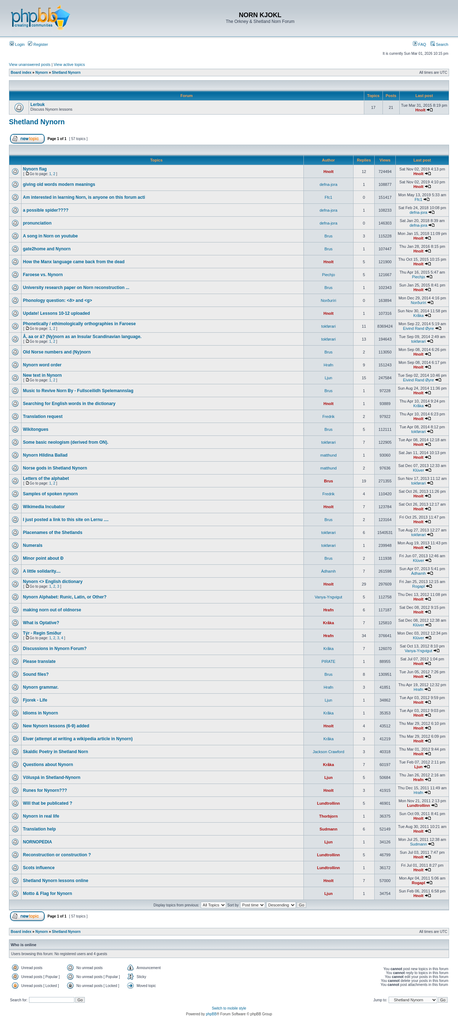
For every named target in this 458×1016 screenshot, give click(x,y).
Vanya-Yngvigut (328, 597)
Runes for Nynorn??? (45, 790)
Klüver (418, 470)
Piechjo (328, 275)
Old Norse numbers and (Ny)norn (57, 352)
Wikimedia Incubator (44, 506)
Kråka (418, 315)
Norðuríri (328, 300)
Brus (329, 236)
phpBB (211, 1014)
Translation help (39, 829)
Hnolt (420, 110)
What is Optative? (41, 622)
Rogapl (418, 586)
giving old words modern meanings (59, 184)
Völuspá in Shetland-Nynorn (52, 777)
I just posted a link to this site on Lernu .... (65, 519)
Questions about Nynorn (48, 764)
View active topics (69, 64)
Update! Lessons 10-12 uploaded (56, 313)
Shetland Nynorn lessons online (55, 880)
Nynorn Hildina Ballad (45, 455)
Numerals (33, 545)
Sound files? (36, 674)
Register (38, 44)
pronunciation (37, 223)
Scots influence (39, 867)
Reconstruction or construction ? (57, 854)
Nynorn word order (42, 364)
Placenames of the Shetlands (52, 532)
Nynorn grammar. (40, 687)
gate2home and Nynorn (46, 248)
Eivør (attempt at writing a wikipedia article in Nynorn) (78, 738)
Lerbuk (37, 104)
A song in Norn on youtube (50, 236)
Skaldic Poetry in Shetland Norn (55, 751)
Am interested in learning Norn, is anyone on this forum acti (84, 197)
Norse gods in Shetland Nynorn (55, 468)
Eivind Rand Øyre (418, 328)
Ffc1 (328, 197)
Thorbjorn (328, 816)
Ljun (328, 378)
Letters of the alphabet (46, 478)
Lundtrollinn (328, 803)
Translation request (43, 416)
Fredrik (328, 416)
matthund (328, 455)
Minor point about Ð (43, 558)
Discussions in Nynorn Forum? (55, 648)
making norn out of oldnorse (52, 609)
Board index (21, 72)
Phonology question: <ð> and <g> (57, 300)
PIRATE (329, 661)
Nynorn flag (35, 169)
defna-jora (328, 184)
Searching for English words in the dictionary (69, 403)
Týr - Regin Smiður (42, 633)
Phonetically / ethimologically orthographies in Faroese (79, 323)
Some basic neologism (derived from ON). (65, 442)
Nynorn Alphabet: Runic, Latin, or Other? (65, 597)
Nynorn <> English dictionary (53, 581)
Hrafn (328, 365)
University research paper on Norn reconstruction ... (76, 287)
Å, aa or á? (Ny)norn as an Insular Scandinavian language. (82, 336)
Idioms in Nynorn (40, 713)
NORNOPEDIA (37, 841)
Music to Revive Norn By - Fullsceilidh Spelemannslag (78, 390)
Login (17, 44)
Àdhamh (328, 571)
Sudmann (328, 829)
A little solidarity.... (41, 571)
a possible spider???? (45, 210)
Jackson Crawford (328, 752)
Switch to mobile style (229, 1008)
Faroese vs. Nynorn (43, 274)
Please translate (39, 661)
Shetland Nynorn (66, 72)
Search (439, 44)
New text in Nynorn (42, 375)
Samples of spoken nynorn (50, 493)
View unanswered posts (29, 64)
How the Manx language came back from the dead (74, 261)
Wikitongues (35, 429)
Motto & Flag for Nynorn (47, 893)
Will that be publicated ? (47, 803)
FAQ (419, 44)
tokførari (328, 326)
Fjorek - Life (35, 700)
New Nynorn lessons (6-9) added (56, 725)
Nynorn (41, 72)
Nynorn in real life (41, 816)
